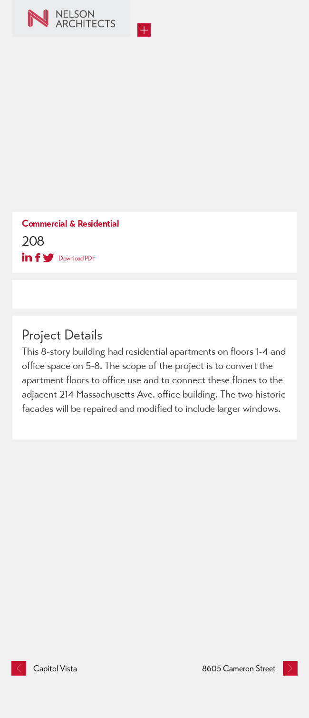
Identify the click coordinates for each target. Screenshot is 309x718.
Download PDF (76, 258)
